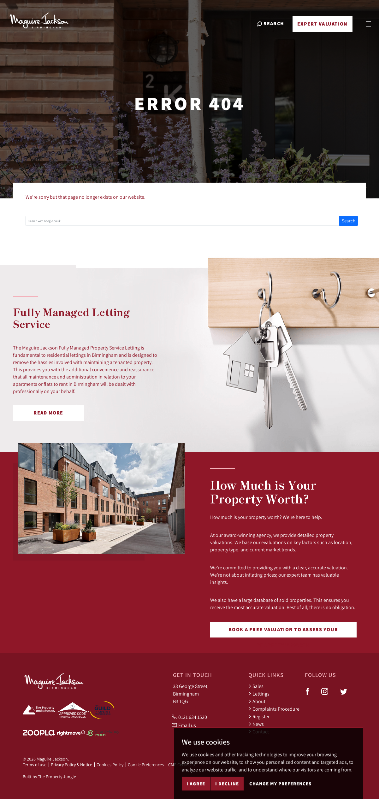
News (256, 724)
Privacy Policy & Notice (71, 764)
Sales (256, 686)
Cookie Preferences (146, 764)
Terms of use (34, 764)
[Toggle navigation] (367, 25)
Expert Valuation (322, 26)
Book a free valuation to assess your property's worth (283, 631)
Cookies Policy (110, 764)
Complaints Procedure (273, 709)
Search (348, 221)
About (256, 701)
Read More (48, 412)
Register (258, 716)
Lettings (258, 693)
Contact (258, 731)
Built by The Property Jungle (49, 776)
